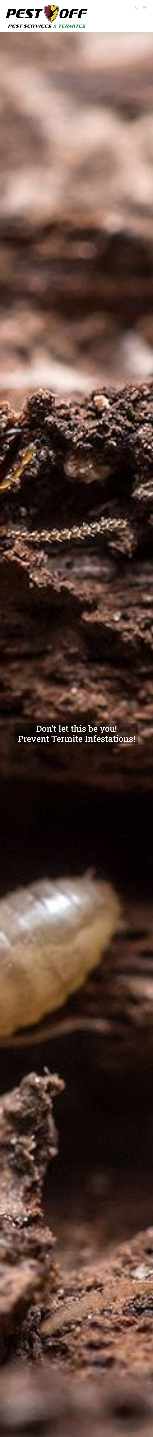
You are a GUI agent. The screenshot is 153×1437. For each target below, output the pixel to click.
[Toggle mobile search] (137, 8)
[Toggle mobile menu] (145, 8)
